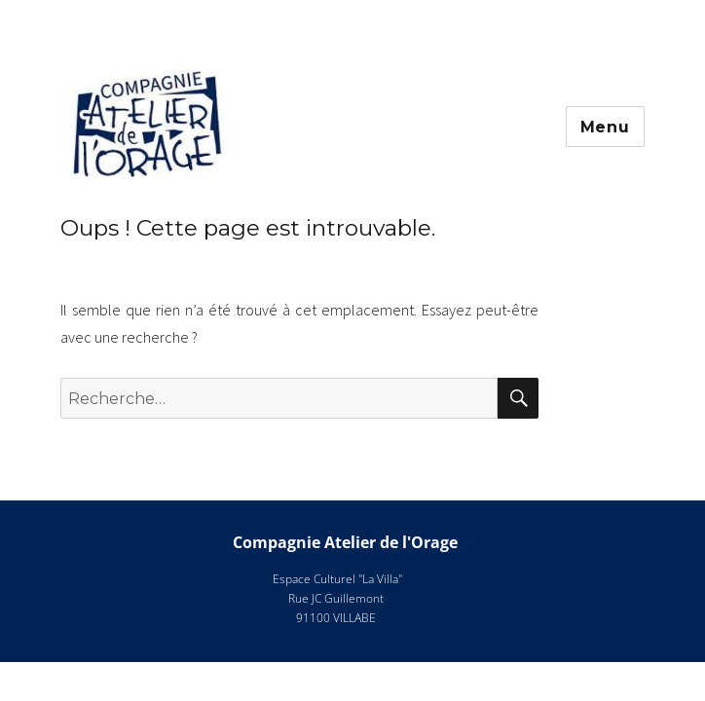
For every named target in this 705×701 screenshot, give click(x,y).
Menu (605, 127)
